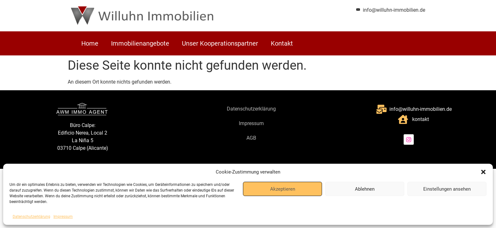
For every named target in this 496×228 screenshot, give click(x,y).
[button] (483, 172)
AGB (251, 138)
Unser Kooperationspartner (220, 43)
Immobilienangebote (140, 43)
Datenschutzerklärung (31, 216)
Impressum (63, 216)
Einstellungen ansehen (447, 189)
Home (89, 43)
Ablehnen (365, 189)
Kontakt (282, 43)
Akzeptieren (282, 189)
